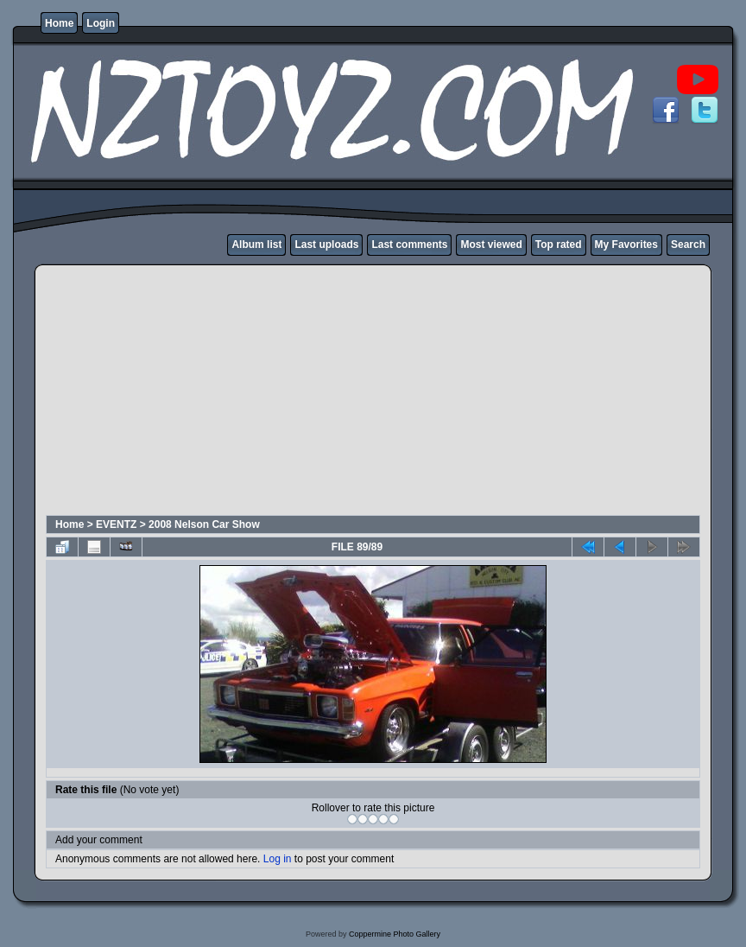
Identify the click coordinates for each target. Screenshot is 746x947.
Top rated (558, 244)
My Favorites (626, 244)
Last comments (409, 244)
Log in (277, 859)
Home (59, 23)
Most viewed (491, 244)
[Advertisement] (320, 392)
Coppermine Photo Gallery (394, 934)
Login (100, 23)
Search (688, 244)
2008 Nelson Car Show (204, 524)
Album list (256, 244)
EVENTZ (116, 524)
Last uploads (326, 244)
